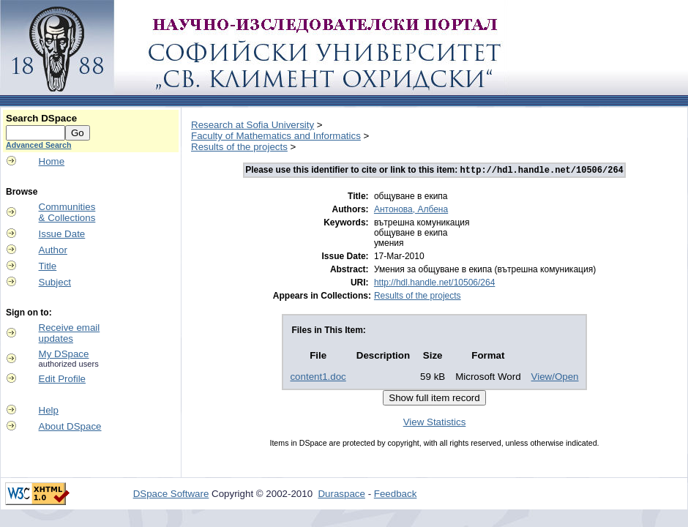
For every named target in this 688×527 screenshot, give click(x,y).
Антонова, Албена (411, 211)
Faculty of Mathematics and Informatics (276, 135)
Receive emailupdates (69, 333)
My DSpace (64, 353)
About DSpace (70, 426)
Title (48, 266)
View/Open (555, 378)
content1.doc (317, 378)
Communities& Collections (67, 212)
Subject (55, 282)
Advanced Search (38, 145)
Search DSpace (41, 118)
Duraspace (341, 495)
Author (53, 249)
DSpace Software (171, 495)
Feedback (395, 495)
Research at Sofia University (252, 124)
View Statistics (434, 423)
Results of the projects (239, 146)
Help (49, 410)
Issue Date (62, 233)
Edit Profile (62, 378)
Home (52, 161)
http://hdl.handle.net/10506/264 (434, 284)
